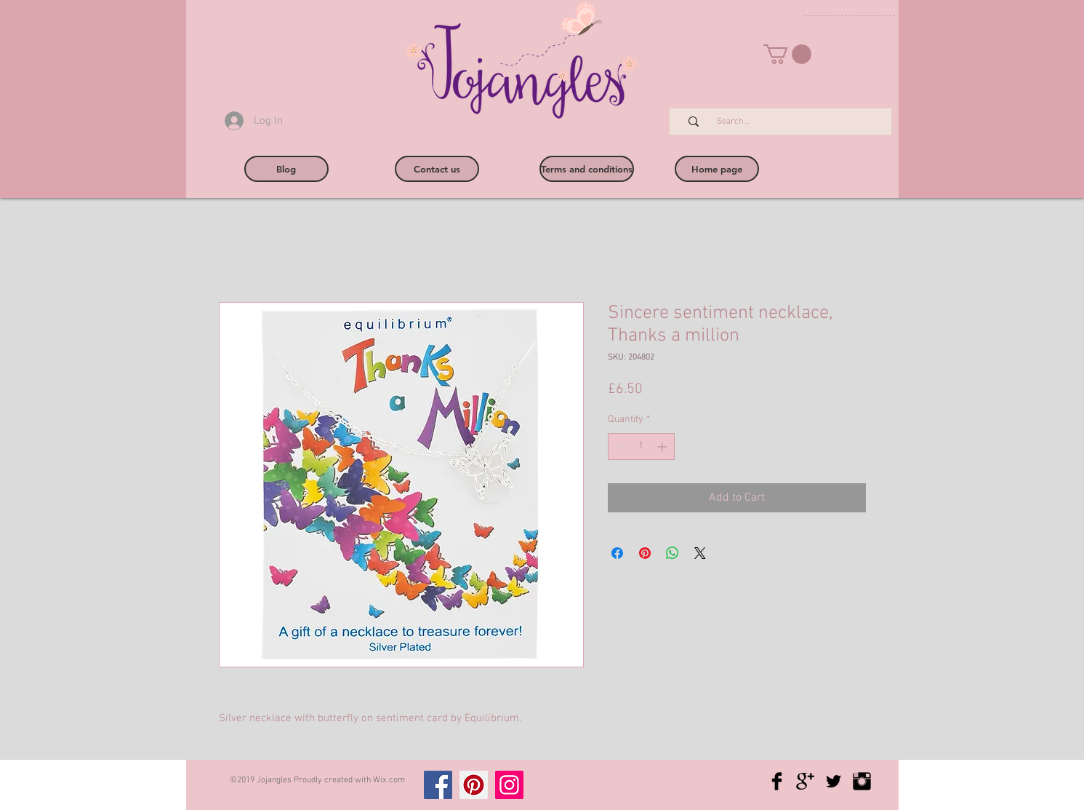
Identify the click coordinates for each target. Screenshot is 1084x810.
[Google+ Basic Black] (805, 781)
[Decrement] (619, 446)
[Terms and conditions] (586, 169)
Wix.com (389, 780)
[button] (787, 54)
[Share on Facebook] (617, 553)
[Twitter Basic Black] (833, 781)
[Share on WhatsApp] (672, 553)
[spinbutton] (641, 446)
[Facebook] (438, 785)
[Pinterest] (473, 785)
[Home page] (717, 169)
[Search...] (788, 122)
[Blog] (286, 169)
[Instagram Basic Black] (862, 781)
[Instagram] (509, 785)
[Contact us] (437, 169)
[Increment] (663, 446)
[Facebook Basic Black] (777, 781)
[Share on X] (700, 553)
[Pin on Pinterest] (645, 553)
